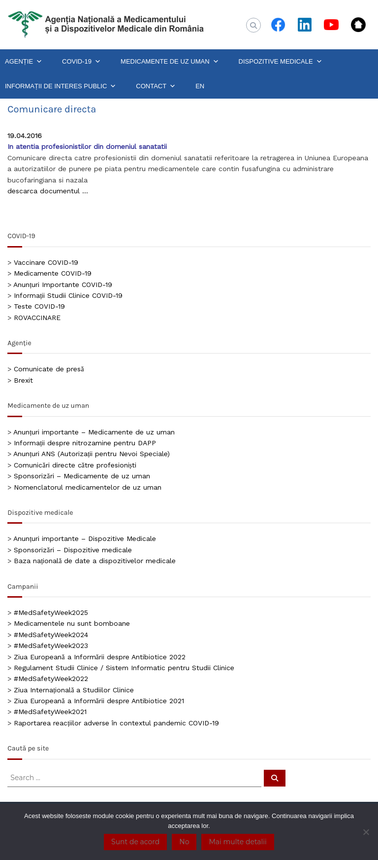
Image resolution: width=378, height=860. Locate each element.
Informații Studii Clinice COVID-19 (68, 295)
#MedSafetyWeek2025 (51, 612)
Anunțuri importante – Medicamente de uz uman (94, 432)
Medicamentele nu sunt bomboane (72, 623)
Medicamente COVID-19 (53, 273)
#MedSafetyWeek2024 (51, 635)
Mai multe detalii (237, 841)
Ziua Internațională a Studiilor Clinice (74, 690)
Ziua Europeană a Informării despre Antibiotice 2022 (99, 657)
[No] (366, 832)
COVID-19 (81, 61)
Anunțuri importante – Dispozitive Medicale (84, 538)
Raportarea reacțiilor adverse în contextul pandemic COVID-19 (116, 723)
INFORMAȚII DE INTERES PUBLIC (60, 86)
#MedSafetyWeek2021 (50, 712)
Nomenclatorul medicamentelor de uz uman (87, 487)
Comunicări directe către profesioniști (75, 465)
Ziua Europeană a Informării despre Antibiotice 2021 (99, 701)
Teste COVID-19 (39, 306)
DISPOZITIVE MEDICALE (280, 61)
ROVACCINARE (37, 318)
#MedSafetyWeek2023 (51, 645)
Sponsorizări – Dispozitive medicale (72, 550)
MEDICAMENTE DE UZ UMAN (170, 61)
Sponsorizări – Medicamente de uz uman (82, 476)
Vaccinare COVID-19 (46, 262)
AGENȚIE (23, 61)
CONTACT (156, 86)
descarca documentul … (47, 191)
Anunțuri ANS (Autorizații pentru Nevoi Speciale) (91, 454)
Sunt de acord (135, 841)
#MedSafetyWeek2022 (51, 678)
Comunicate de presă (49, 369)
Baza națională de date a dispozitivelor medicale (95, 561)
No (184, 841)
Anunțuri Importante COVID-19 (62, 284)
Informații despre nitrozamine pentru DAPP (85, 443)
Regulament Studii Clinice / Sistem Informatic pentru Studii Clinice (124, 668)
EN (199, 86)
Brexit (23, 380)
